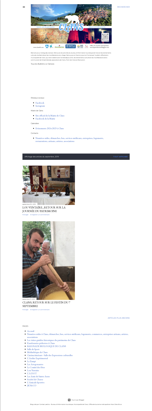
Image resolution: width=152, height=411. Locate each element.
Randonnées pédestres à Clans (41, 343)
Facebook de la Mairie (45, 118)
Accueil (30, 331)
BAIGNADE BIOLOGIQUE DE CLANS (46, 346)
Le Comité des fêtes (36, 367)
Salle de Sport (33, 349)
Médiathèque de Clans (37, 352)
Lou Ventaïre (33, 370)
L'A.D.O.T (32, 373)
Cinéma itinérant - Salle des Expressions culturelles (50, 355)
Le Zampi (31, 361)
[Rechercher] (123, 7)
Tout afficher (120, 157)
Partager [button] (25, 214)
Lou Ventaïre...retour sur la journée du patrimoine (43, 209)
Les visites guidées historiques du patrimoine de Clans (51, 340)
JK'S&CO (31, 385)
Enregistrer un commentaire (39, 214)
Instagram (40, 105)
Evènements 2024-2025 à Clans (49, 128)
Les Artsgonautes (35, 364)
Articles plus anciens (119, 318)
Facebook (39, 102)
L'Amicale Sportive (35, 382)
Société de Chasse (35, 379)
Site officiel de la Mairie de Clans (49, 115)
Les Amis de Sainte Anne (38, 376)
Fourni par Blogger (76, 400)
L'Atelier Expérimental (37, 358)
